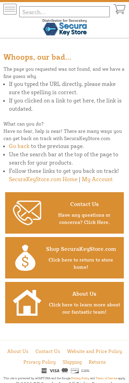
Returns (97, 362)
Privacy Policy (39, 362)
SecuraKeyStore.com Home (43, 179)
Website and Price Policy (94, 351)
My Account (97, 179)
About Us (18, 351)
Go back (19, 146)
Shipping (72, 362)
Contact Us (47, 351)
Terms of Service (106, 378)
